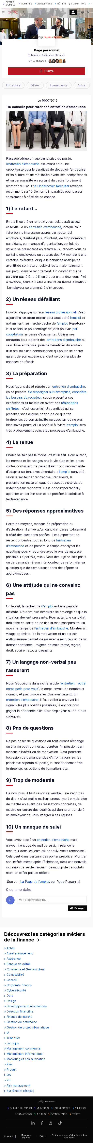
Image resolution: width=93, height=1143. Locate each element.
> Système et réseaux (19, 1090)
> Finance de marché (18, 1016)
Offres (35, 85)
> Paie (8, 1064)
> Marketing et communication (24, 1059)
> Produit (10, 1069)
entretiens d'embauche (64, 340)
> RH (7, 1080)
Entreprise (13, 85)
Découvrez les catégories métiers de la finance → (44, 937)
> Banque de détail (17, 964)
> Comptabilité (14, 974)
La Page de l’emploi (34, 882)
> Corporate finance (18, 985)
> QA (7, 1074)
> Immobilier (12, 1038)
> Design (10, 1001)
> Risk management (17, 1085)
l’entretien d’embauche (23, 164)
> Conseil (10, 980)
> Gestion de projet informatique (26, 1027)
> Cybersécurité (15, 990)
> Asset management (18, 953)
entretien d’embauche (44, 227)
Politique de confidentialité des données (69, 1136)
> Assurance (12, 958)
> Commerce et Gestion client (24, 969)
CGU (42, 1136)
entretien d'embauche (68, 386)
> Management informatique (23, 1053)
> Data (8, 995)
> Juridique (11, 1043)
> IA (6, 1032)
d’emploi (72, 425)
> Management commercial (22, 1048)
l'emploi (65, 472)
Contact (8, 1136)
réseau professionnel (60, 312)
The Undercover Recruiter (49, 186)
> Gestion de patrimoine (20, 1022)
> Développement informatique (25, 1006)
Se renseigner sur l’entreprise (49, 392)
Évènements (58, 85)
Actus (82, 85)
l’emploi (75, 318)
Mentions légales (26, 1136)
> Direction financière (18, 1011)
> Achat (9, 948)
